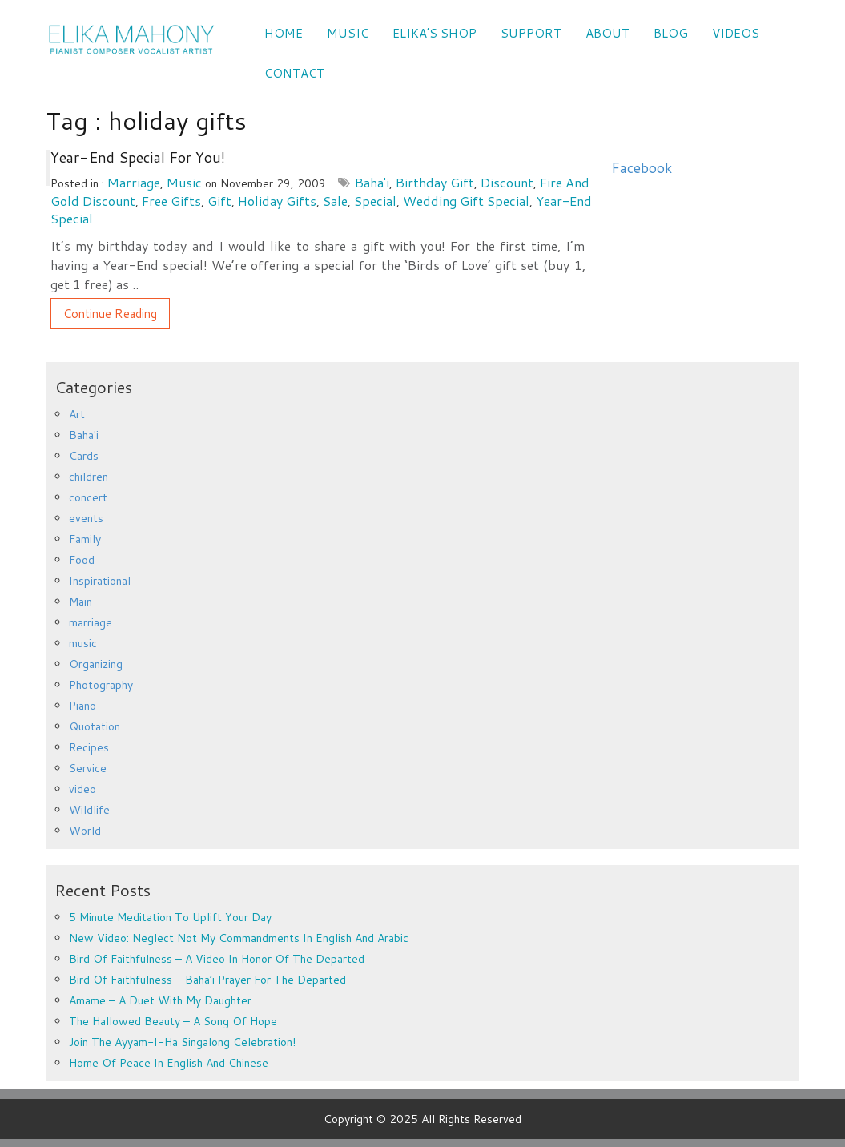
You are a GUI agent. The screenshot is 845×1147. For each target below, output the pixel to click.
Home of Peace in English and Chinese (168, 1063)
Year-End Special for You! (137, 157)
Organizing (96, 664)
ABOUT (607, 33)
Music (347, 33)
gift (219, 200)
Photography (101, 685)
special (375, 200)
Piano (82, 706)
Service (88, 768)
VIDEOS (735, 33)
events (86, 518)
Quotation (94, 726)
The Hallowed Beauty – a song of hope (173, 1021)
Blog (671, 33)
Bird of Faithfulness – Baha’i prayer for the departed (207, 980)
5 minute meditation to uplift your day (170, 917)
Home (283, 33)
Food (82, 560)
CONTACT (294, 73)
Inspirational (100, 581)
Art (77, 414)
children (88, 477)
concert (88, 497)
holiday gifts (277, 200)
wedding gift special (466, 200)
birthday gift (435, 182)
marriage (133, 182)
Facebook (641, 168)
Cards (84, 456)
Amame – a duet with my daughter (160, 1000)
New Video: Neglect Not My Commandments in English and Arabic (238, 938)
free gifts (171, 200)
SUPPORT (531, 33)
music (184, 182)
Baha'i (372, 182)
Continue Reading (110, 313)
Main (80, 602)
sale (335, 200)
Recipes (89, 747)
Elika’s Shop (434, 33)
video (82, 789)
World (85, 831)
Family (85, 539)
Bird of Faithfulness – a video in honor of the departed (216, 959)
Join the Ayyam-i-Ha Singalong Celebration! (182, 1042)
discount (507, 182)
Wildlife (89, 810)
